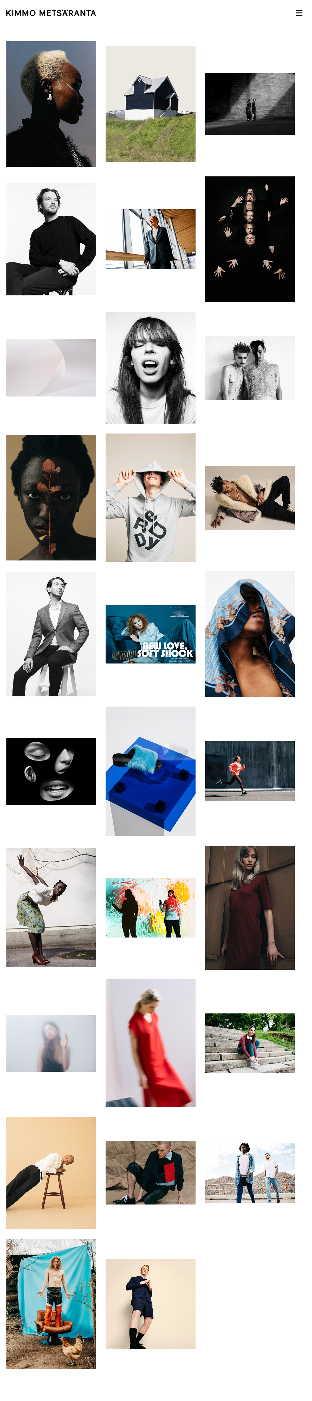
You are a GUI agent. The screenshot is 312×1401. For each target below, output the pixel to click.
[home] (146, 12)
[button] (299, 12)
